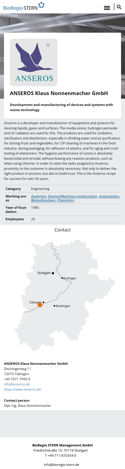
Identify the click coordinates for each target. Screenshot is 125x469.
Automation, (109, 196)
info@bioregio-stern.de (61, 464)
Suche (118, 7)
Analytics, (39, 196)
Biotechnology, (43, 200)
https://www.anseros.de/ (23, 389)
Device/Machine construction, (73, 196)
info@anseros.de (17, 384)
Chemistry (65, 200)
